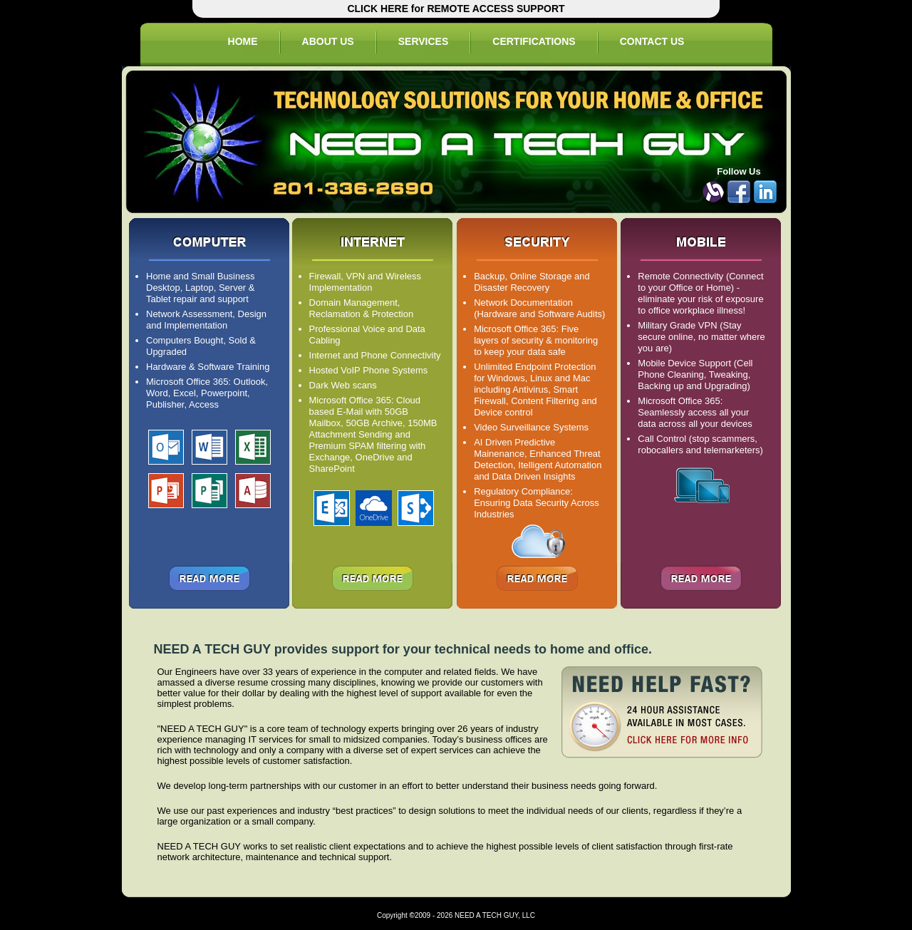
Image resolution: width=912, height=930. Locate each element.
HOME (243, 41)
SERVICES (423, 41)
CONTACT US (652, 41)
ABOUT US (328, 41)
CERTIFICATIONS (533, 41)
